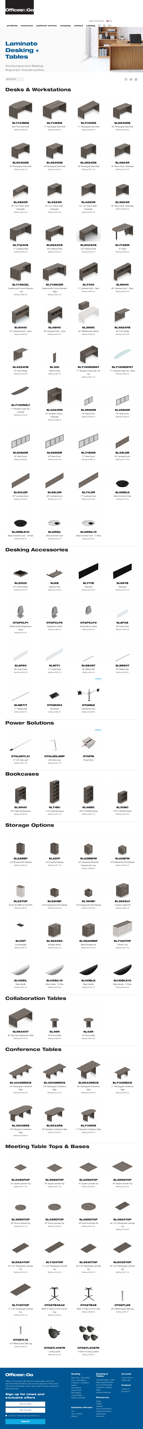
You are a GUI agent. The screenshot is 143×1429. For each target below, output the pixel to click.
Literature (99, 1406)
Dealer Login (125, 1380)
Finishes (99, 1404)
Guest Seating (76, 1388)
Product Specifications (104, 1409)
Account (126, 1374)
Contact (126, 1385)
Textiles (98, 1401)
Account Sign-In (127, 1378)
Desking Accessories (103, 1392)
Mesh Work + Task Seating (80, 1378)
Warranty (74, 1416)
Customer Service (81, 1408)
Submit (25, 1422)
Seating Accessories (78, 1398)
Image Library (100, 1414)
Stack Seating (76, 1393)
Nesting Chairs (76, 1390)
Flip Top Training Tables (104, 1385)
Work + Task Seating (78, 1380)
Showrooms (125, 1392)
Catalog (90, 26)
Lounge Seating (76, 1395)
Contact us (125, 1389)
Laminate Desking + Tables (105, 1380)
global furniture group (96, 21)
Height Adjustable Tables (104, 1382)
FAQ (72, 1411)
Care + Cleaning (76, 1414)
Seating (75, 1374)
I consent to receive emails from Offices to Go (22, 1416)
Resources (102, 1398)
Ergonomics (100, 1416)
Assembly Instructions (103, 1411)
